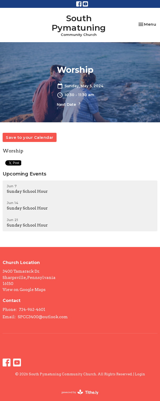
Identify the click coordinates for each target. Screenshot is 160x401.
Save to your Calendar (29, 137)
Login (140, 374)
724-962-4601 (32, 309)
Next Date (69, 104)
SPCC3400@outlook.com (43, 317)
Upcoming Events (24, 174)
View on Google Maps (24, 289)
